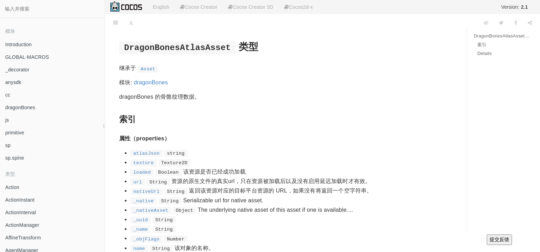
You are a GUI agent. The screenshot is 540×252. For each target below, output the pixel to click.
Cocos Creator (198, 7)
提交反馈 (499, 239)
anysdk (13, 82)
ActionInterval (20, 212)
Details (484, 53)
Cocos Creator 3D (250, 7)
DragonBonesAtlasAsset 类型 (501, 35)
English (161, 7)
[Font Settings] (130, 22)
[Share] (529, 22)
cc (7, 95)
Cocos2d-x (298, 7)
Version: (514, 7)
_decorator (17, 69)
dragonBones (20, 107)
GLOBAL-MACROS (27, 57)
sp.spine (14, 158)
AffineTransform (23, 237)
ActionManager (22, 225)
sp (8, 145)
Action (12, 187)
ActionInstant (20, 200)
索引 (481, 44)
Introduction (18, 44)
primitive (14, 132)
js (7, 120)
